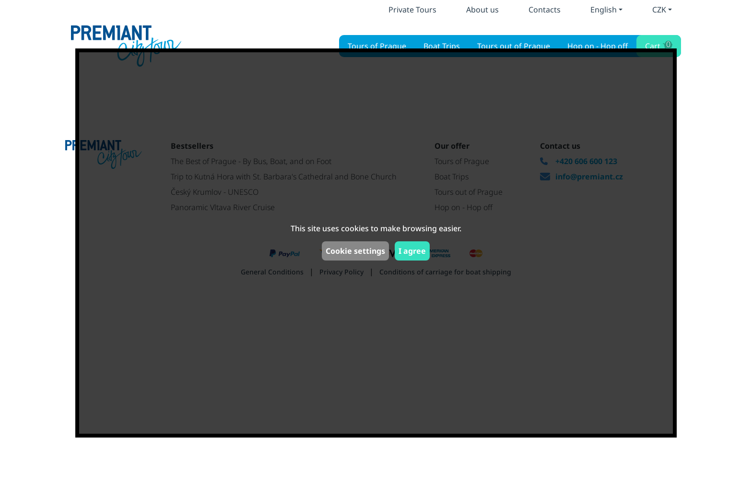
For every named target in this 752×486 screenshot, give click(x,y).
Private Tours (412, 9)
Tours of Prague (377, 46)
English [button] (603, 9)
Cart (657, 44)
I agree (412, 251)
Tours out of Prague (513, 46)
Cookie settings (355, 251)
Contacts (545, 9)
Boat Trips (441, 46)
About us (482, 9)
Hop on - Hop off (597, 46)
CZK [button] (659, 9)
